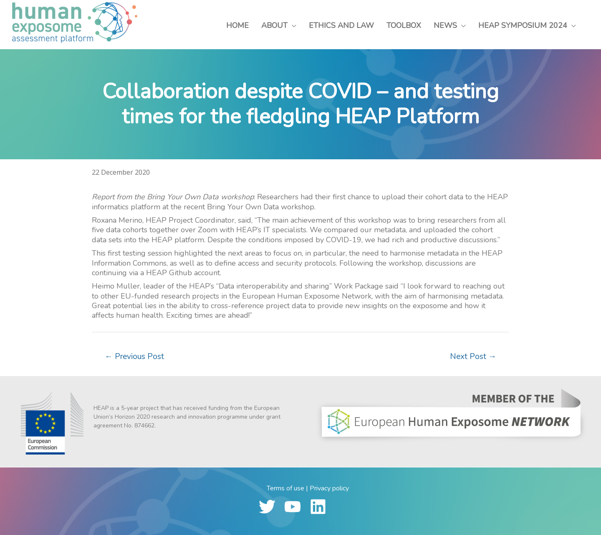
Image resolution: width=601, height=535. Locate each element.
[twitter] (271, 506)
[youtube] (296, 506)
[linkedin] (321, 506)
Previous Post (134, 356)
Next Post (473, 356)
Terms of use (285, 488)
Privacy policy (329, 488)
